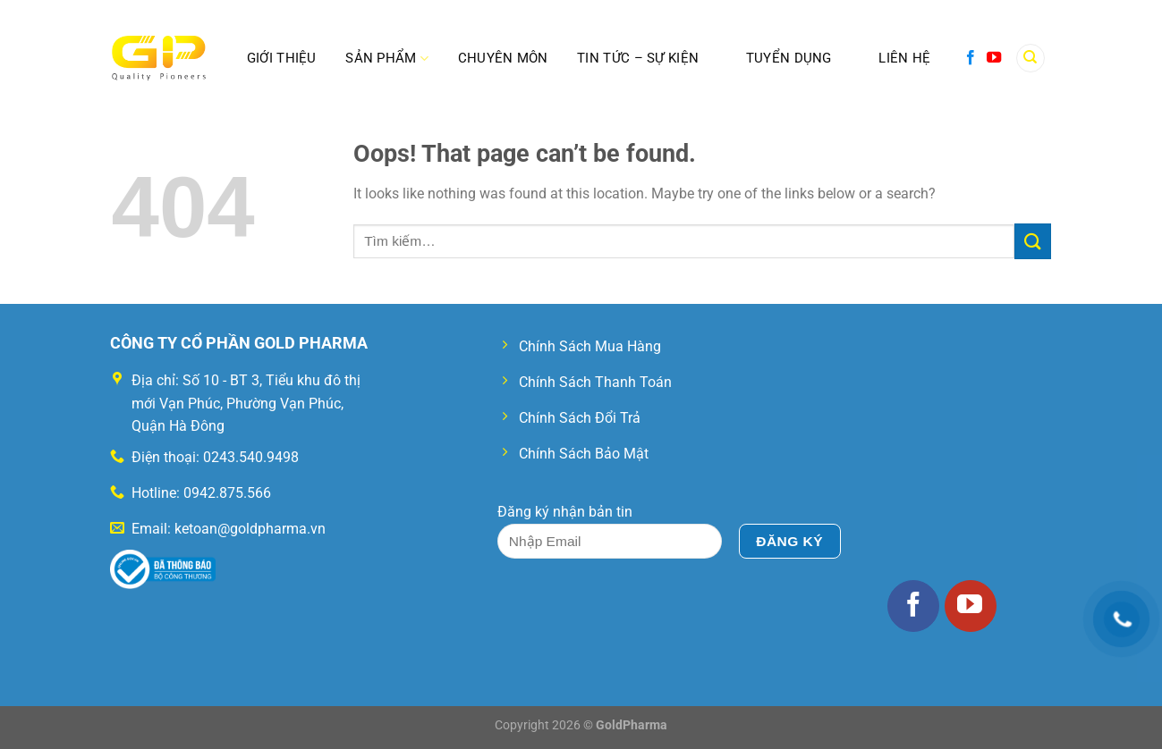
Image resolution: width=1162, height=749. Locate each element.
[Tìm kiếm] (1030, 58)
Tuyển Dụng (789, 58)
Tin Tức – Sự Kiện (638, 58)
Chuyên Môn (503, 58)
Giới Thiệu (282, 58)
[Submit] (1032, 240)
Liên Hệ (904, 58)
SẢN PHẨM (386, 58)
